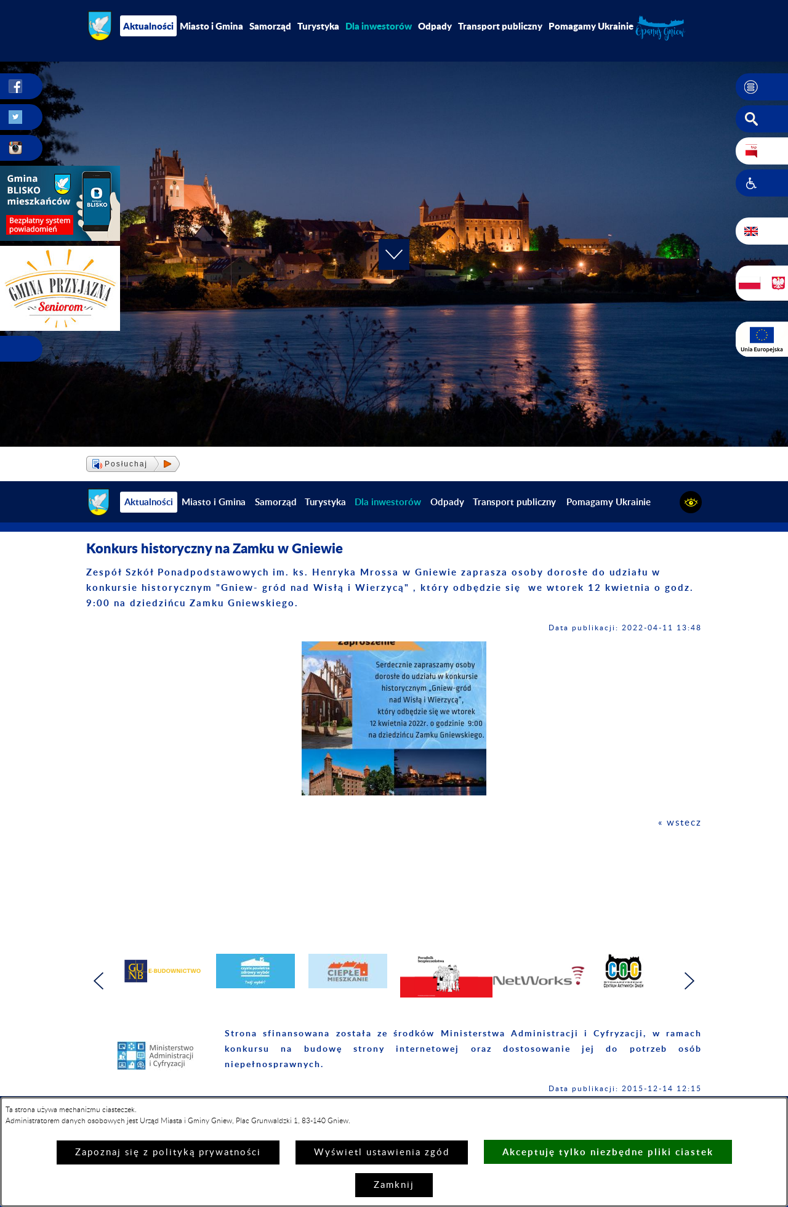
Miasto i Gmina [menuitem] (211, 26)
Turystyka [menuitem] (318, 26)
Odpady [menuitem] (435, 26)
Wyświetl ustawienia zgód (381, 1152)
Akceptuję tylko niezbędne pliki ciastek (608, 1151)
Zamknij (394, 1185)
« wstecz (680, 822)
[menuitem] (378, 25)
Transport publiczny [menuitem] (500, 26)
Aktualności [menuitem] (148, 26)
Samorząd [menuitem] (270, 26)
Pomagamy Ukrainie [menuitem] (591, 26)
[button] (762, 87)
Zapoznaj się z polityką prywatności (168, 1152)
